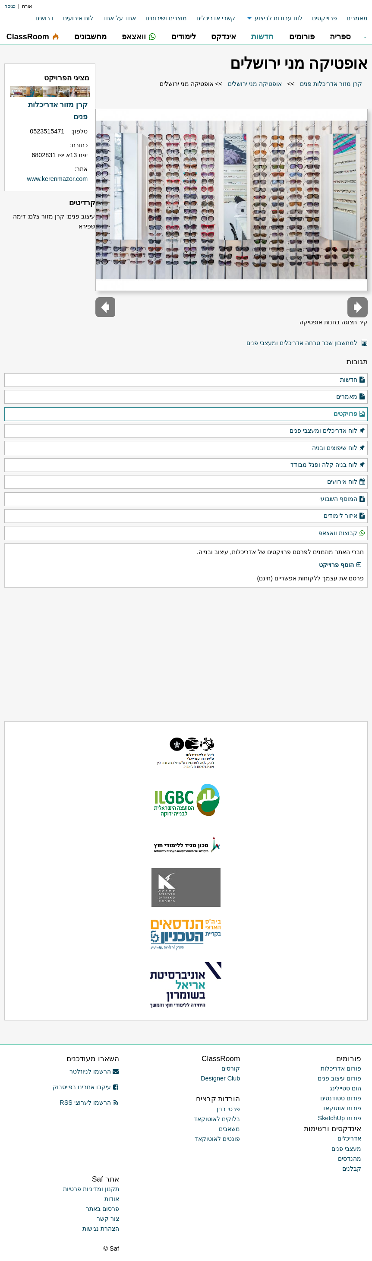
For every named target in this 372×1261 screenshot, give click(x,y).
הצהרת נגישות (100, 1228)
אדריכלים (349, 1138)
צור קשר (108, 1218)
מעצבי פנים (346, 1148)
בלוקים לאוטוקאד (217, 1118)
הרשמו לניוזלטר (94, 1071)
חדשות (353, 380)
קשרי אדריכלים (215, 18)
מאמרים (357, 18)
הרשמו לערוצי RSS (89, 1102)
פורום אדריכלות (341, 1068)
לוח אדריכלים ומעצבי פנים (328, 431)
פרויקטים (350, 414)
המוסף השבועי (342, 499)
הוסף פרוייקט (340, 565)
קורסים (230, 1068)
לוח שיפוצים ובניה (339, 448)
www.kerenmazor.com (57, 178)
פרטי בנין (228, 1109)
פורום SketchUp (339, 1118)
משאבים (229, 1128)
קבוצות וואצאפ (342, 533)
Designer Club (220, 1078)
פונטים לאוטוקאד (217, 1138)
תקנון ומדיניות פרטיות (91, 1188)
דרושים (44, 18)
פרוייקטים (324, 18)
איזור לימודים (345, 516)
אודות (111, 1198)
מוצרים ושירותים (166, 18)
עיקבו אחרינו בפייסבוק (86, 1087)
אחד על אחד (119, 18)
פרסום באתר (102, 1208)
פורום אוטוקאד (341, 1108)
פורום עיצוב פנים (339, 1078)
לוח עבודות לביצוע (279, 18)
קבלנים (351, 1168)
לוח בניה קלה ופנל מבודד (328, 465)
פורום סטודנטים (340, 1098)
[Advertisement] (186, 654)
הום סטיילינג (345, 1088)
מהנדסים (349, 1158)
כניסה (10, 6)
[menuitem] (352, 18)
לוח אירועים (78, 18)
